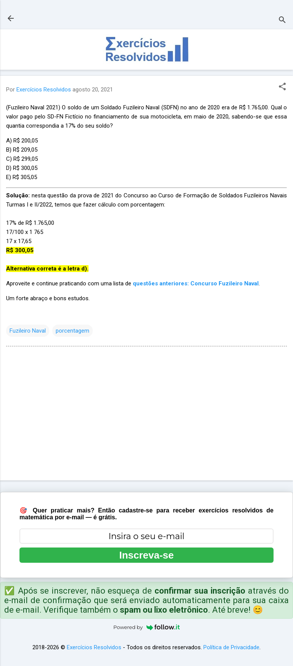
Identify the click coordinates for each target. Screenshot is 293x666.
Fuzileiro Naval (28, 330)
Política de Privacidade (231, 647)
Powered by (146, 627)
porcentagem (72, 330)
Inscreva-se (146, 555)
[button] (282, 87)
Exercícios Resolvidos (94, 647)
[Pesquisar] (282, 20)
